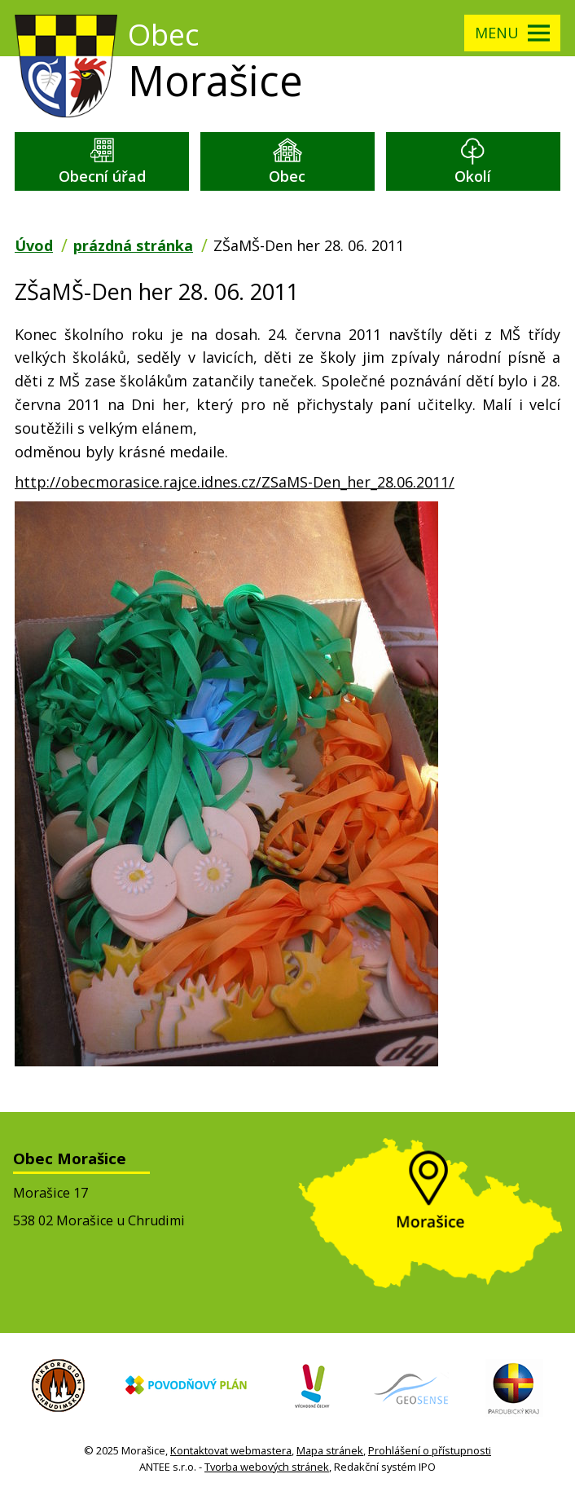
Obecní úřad (102, 176)
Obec (287, 176)
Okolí (472, 176)
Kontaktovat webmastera (231, 1450)
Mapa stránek (329, 1450)
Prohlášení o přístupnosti (429, 1450)
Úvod (34, 245)
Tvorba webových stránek (266, 1466)
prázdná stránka (133, 245)
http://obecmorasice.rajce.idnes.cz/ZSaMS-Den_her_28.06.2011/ (234, 482)
